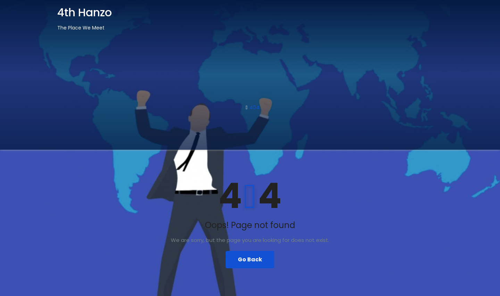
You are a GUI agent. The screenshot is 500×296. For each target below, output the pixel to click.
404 (254, 107)
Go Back (250, 259)
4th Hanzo (84, 12)
